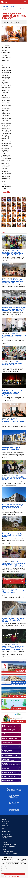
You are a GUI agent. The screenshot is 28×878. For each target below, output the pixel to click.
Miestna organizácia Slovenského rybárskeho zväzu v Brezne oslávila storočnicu (14, 478)
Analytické (6, 869)
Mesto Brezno (6, 821)
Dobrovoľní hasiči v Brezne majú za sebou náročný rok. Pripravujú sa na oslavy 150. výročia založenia (14, 309)
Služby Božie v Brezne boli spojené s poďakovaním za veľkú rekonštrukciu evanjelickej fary (13, 564)
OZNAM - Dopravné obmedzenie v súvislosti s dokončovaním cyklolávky (13, 620)
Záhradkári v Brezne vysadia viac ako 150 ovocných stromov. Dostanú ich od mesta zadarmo (13, 647)
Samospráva (5, 823)
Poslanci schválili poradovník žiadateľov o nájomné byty (11, 448)
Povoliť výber (14, 874)
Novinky (12, 6)
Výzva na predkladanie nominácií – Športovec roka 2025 (13, 591)
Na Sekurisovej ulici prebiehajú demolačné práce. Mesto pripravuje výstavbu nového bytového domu (12, 507)
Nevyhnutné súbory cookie (10, 867)
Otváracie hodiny (6, 834)
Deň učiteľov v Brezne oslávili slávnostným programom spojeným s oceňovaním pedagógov (12, 393)
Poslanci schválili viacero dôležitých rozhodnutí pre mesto (13, 420)
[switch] (1, 866)
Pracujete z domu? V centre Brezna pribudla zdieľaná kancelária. (14, 336)
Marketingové (6, 871)
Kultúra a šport (6, 826)
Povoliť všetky (5, 874)
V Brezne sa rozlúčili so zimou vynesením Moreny (12, 363)
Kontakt (4, 828)
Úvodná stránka (5, 6)
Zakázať (22, 874)
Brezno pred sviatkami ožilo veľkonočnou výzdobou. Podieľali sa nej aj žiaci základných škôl (13, 253)
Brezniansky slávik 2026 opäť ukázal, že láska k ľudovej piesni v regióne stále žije (13, 281)
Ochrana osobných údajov (13, 876)
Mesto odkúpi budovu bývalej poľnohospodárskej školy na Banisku (12, 535)
